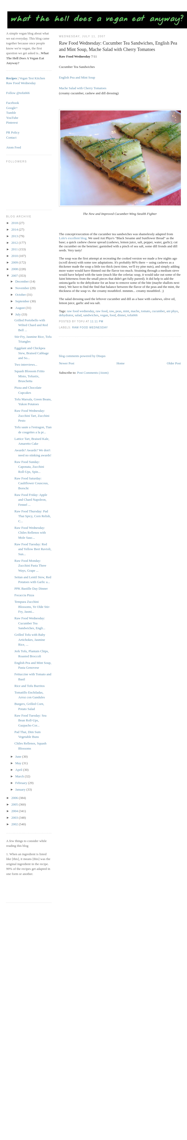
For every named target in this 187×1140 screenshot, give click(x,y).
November (22, 288)
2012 (15, 243)
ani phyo (172, 311)
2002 (15, 824)
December (22, 281)
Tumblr (11, 113)
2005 (15, 804)
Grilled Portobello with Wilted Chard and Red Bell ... (31, 325)
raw (111, 311)
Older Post (174, 363)
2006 (15, 798)
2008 (15, 269)
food (113, 315)
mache (135, 311)
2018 (15, 223)
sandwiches (90, 315)
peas (118, 311)
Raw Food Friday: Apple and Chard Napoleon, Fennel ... (30, 500)
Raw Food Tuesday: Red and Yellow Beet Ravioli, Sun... (32, 549)
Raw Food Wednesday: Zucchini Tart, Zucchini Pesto (32, 415)
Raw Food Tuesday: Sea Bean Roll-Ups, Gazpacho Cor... (30, 720)
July (18, 314)
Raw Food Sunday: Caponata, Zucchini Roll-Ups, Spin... (29, 467)
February (21, 783)
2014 (15, 229)
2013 (15, 236)
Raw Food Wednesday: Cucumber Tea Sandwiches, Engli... (29, 623)
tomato (145, 311)
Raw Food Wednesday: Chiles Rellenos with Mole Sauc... (30, 532)
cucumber (158, 311)
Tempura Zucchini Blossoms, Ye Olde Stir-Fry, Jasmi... (32, 606)
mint (126, 311)
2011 (15, 249)
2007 (15, 275)
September (22, 301)
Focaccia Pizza (24, 595)
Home (120, 363)
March (20, 776)
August (20, 308)
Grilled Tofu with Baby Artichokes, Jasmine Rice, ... (29, 639)
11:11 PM (96, 321)
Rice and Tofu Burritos (29, 686)
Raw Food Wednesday (90, 327)
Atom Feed (13, 147)
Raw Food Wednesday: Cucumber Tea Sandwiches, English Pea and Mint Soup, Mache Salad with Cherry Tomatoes (118, 46)
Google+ (12, 108)
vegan (104, 315)
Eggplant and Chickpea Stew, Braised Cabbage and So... (31, 353)
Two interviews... (25, 364)
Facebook (12, 103)
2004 (15, 811)
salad (78, 315)
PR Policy (12, 132)
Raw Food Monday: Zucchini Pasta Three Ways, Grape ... (30, 565)
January (20, 789)
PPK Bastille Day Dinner (31, 588)
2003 (15, 817)
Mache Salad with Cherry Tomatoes (82, 88)
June (18, 756)
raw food (101, 311)
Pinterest (12, 122)
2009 (15, 262)
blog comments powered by (82, 356)
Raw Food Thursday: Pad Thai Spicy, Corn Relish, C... (32, 516)
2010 (15, 256)
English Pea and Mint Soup (77, 77)
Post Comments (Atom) (92, 373)
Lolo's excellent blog (72, 238)
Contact (11, 137)
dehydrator (66, 315)
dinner (121, 315)
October (21, 294)
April (19, 770)
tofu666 (132, 315)
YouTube (12, 118)
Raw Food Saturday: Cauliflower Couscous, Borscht (31, 483)
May (18, 763)
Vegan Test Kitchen (32, 78)
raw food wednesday (80, 311)
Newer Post (66, 363)
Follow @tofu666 (18, 93)
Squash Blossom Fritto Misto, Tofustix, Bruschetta (29, 376)
